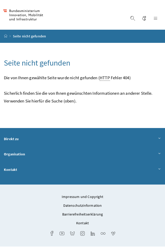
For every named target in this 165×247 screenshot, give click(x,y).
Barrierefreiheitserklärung (82, 214)
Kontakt (82, 170)
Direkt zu (82, 139)
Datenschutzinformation (82, 206)
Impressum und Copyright (82, 197)
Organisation (82, 155)
